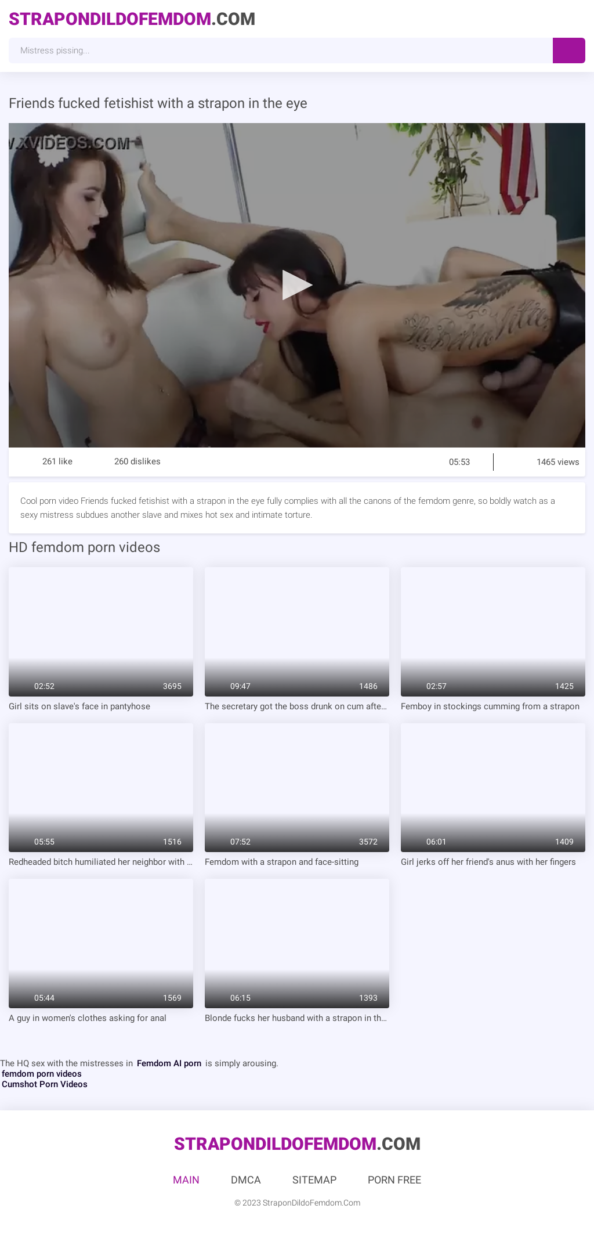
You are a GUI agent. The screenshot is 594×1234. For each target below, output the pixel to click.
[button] (297, 284)
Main (186, 1180)
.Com (132, 19)
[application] (297, 285)
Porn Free (394, 1180)
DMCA (246, 1180)
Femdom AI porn (169, 1063)
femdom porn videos (42, 1074)
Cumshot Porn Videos (45, 1084)
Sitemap (314, 1180)
